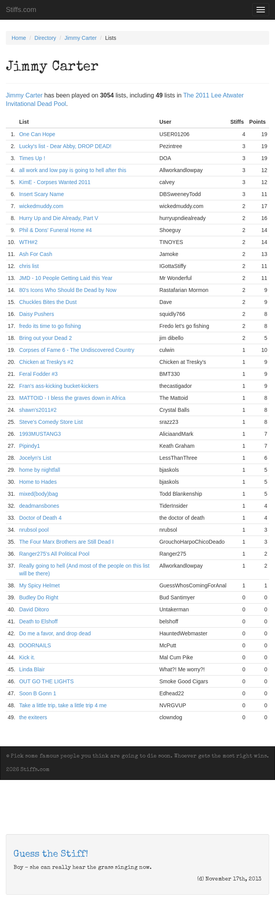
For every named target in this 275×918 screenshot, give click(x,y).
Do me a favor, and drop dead (55, 633)
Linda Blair (31, 669)
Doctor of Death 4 (40, 518)
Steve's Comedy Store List (51, 422)
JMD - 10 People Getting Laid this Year (65, 278)
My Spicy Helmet (39, 585)
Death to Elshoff (38, 621)
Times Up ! (32, 158)
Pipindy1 (29, 446)
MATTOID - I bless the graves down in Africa (72, 398)
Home (19, 38)
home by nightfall (39, 470)
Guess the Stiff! (51, 854)
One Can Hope (37, 134)
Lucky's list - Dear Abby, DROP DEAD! (65, 146)
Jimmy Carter (81, 38)
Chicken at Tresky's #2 (46, 362)
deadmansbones (39, 506)
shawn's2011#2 (37, 410)
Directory (45, 38)
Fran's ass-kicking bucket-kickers (58, 386)
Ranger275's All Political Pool (54, 554)
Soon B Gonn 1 (37, 693)
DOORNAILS (35, 645)
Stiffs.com (21, 10)
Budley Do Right (38, 597)
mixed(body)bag (38, 494)
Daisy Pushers (36, 314)
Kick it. (27, 657)
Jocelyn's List (35, 458)
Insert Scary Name (41, 194)
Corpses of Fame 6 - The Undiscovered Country (76, 350)
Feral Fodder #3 (38, 374)
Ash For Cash (35, 254)
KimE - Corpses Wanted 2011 (55, 182)
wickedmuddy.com (41, 206)
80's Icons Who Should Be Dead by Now (67, 290)
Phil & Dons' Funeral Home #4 (55, 230)
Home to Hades (37, 482)
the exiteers (33, 717)
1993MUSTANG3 (40, 434)
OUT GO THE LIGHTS (46, 681)
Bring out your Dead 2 (45, 338)
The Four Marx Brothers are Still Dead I (66, 542)
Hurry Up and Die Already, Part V (58, 218)
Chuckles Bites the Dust (48, 302)
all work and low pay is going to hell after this (72, 170)
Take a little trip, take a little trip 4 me (62, 705)
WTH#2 (28, 242)
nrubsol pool (33, 530)
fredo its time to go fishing (50, 326)
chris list (29, 266)
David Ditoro (34, 609)
